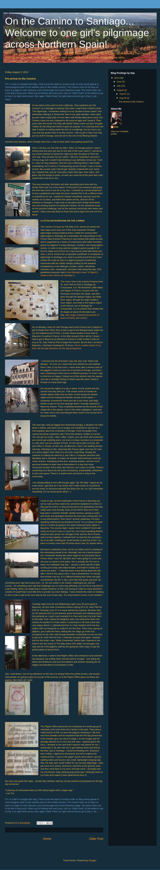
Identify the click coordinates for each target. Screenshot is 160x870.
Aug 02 (123, 98)
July (119, 86)
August (120, 90)
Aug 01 (123, 94)
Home (47, 838)
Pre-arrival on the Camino (131, 101)
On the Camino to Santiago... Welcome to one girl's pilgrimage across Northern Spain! (77, 33)
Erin (116, 127)
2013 (117, 78)
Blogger (92, 860)
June (119, 81)
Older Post (96, 838)
